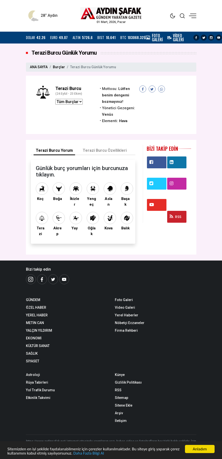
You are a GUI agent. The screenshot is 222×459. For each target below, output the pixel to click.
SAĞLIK (32, 353)
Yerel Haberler (126, 315)
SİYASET (32, 361)
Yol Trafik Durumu (40, 390)
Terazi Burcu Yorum (54, 150)
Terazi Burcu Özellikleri (105, 150)
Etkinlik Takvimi (38, 398)
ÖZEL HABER (36, 307)
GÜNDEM (33, 300)
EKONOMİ (33, 338)
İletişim (121, 421)
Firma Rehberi (126, 330)
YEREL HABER (37, 315)
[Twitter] (53, 279)
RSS (175, 216)
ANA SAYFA (39, 67)
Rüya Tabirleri (37, 382)
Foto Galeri (124, 300)
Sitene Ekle (123, 405)
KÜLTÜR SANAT (38, 346)
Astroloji (33, 375)
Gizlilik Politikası (128, 382)
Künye (120, 375)
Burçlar (59, 67)
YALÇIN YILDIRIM (39, 330)
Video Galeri (125, 307)
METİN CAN (35, 323)
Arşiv (119, 413)
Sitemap (121, 398)
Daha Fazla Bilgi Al (88, 453)
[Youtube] (64, 279)
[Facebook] (42, 279)
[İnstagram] (31, 279)
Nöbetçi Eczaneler (129, 323)
